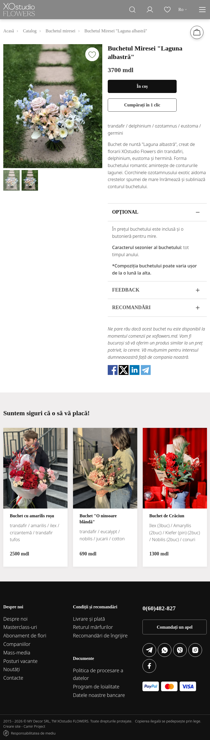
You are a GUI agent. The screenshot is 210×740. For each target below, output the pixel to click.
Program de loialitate (96, 686)
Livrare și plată (89, 618)
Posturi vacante (20, 661)
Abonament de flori (24, 635)
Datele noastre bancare (99, 695)
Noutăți (11, 669)
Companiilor (16, 644)
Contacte (13, 677)
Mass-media (16, 652)
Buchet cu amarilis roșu (32, 515)
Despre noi (15, 618)
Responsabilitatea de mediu (33, 733)
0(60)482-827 (159, 608)
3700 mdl (120, 70)
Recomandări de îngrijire (100, 635)
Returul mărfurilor (93, 627)
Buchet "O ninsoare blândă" (98, 518)
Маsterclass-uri (20, 627)
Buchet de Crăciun (166, 515)
